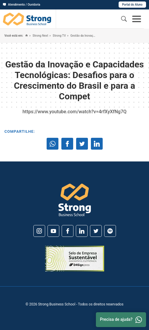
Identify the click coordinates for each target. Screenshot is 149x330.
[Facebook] (67, 231)
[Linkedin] (82, 231)
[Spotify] (110, 231)
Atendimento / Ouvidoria (21, 4)
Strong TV (59, 35)
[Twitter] (96, 231)
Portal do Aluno (132, 4)
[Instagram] (39, 231)
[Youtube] (53, 231)
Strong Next (40, 35)
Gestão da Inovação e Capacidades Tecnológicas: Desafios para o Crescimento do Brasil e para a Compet (82, 35)
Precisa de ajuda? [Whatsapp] (121, 319)
